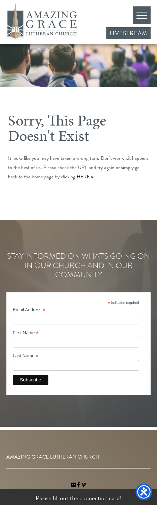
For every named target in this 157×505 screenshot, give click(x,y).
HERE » (85, 177)
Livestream (128, 33)
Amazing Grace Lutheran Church (41, 21)
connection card (99, 498)
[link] (74, 485)
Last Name (25, 356)
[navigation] (83, 485)
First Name (26, 333)
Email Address (29, 310)
